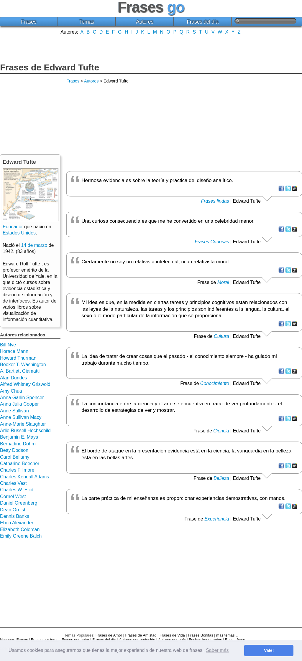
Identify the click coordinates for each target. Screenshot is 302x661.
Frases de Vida (172, 635)
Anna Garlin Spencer (22, 397)
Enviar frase (235, 639)
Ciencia (221, 430)
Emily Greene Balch (21, 535)
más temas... (227, 635)
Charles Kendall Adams (24, 476)
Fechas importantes (205, 639)
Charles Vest (13, 483)
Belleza (221, 478)
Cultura (221, 336)
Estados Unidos (19, 232)
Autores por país (172, 639)
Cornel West (13, 496)
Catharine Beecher (19, 463)
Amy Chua (11, 391)
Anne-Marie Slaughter (23, 424)
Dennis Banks (14, 516)
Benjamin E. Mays (19, 436)
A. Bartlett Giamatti (20, 371)
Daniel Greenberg (18, 502)
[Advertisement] (151, 48)
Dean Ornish (13, 509)
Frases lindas (215, 201)
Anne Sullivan (14, 410)
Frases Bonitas (200, 635)
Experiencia (216, 518)
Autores (144, 22)
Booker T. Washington (23, 364)
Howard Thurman (18, 358)
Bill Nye (8, 344)
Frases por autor (75, 639)
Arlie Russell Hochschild (25, 430)
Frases (28, 22)
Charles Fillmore (17, 469)
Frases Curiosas (212, 241)
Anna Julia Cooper (19, 403)
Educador (13, 226)
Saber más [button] (217, 650)
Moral (223, 282)
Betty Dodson (14, 450)
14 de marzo (34, 245)
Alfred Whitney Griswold (25, 384)
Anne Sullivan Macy (21, 417)
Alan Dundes (13, 377)
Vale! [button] (269, 650)
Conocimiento (214, 383)
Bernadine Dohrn (18, 443)
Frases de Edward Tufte (49, 67)
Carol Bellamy (14, 457)
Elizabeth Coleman (20, 529)
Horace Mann (14, 351)
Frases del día (202, 22)
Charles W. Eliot (17, 489)
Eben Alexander (16, 522)
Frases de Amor (109, 635)
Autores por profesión (137, 639)
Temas (86, 22)
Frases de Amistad (141, 635)
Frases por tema (44, 639)
